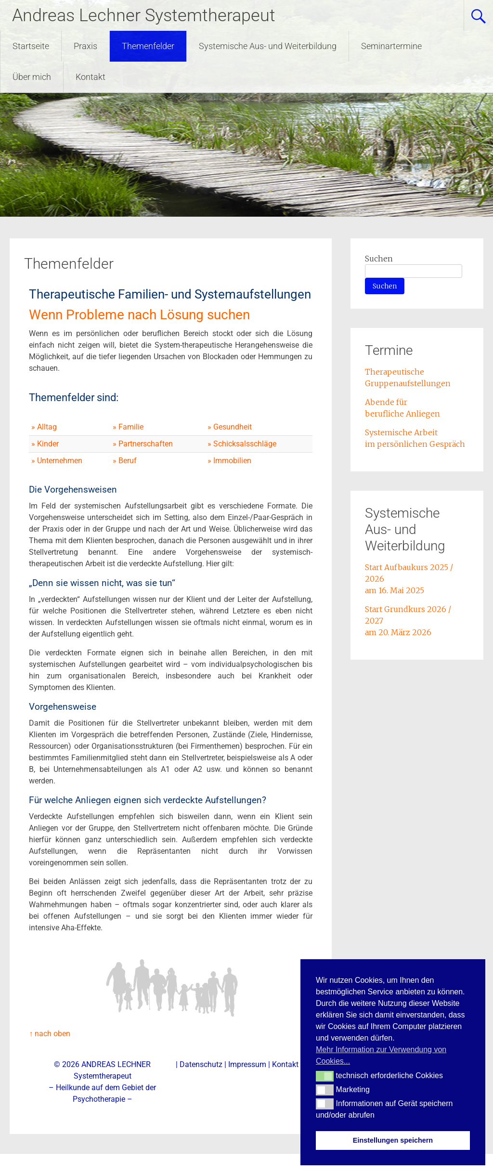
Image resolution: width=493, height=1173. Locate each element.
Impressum (247, 1064)
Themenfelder (148, 46)
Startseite (31, 46)
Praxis (85, 46)
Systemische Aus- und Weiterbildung (268, 46)
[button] (325, 1076)
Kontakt (90, 77)
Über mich (32, 77)
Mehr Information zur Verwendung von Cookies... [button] (381, 1055)
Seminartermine (391, 46)
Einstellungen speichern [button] (393, 1140)
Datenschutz (201, 1064)
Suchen (379, 258)
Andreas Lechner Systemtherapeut (143, 15)
